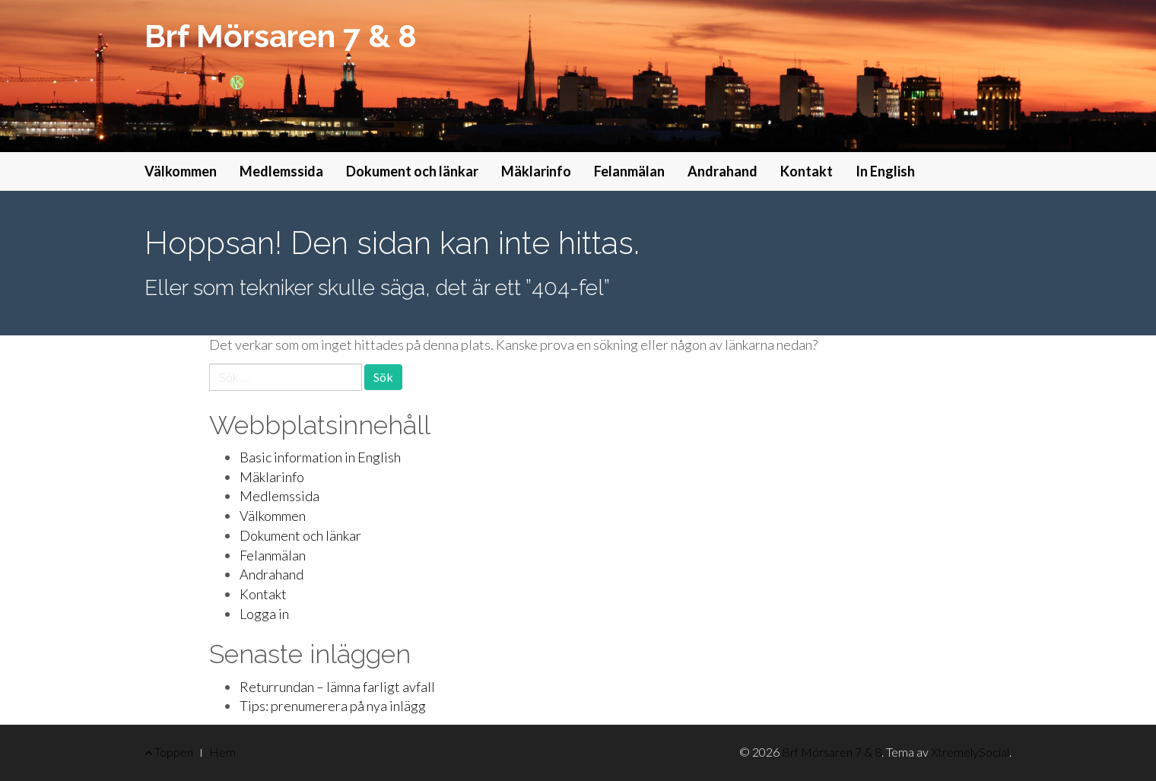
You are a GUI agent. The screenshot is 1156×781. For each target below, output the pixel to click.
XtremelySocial (970, 751)
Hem (222, 751)
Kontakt (806, 171)
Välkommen (180, 171)
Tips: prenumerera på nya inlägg (333, 705)
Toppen (168, 751)
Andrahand (722, 171)
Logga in (264, 613)
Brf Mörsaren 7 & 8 (280, 36)
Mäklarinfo (536, 171)
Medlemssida (281, 171)
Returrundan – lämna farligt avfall (337, 686)
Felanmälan (629, 171)
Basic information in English (320, 457)
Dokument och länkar (412, 171)
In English (885, 171)
